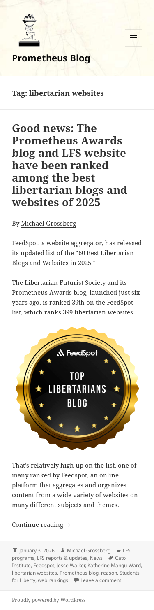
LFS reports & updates (62, 557)
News (96, 557)
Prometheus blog (79, 572)
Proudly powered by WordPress (48, 599)
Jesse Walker (71, 565)
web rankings (53, 580)
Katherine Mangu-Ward (114, 565)
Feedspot (43, 565)
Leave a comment (100, 580)
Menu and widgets (133, 46)
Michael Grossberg (48, 223)
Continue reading (41, 524)
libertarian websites (34, 572)
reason (109, 572)
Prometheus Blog (51, 57)
